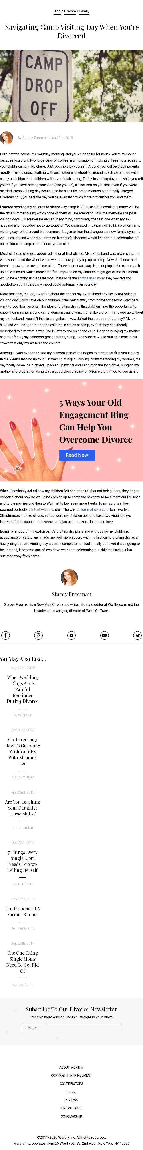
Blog (57, 11)
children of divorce (91, 509)
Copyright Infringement (71, 1075)
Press (71, 1092)
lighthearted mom (91, 278)
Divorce (70, 11)
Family (84, 11)
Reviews (71, 1100)
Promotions (71, 1108)
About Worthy (71, 1067)
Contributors (71, 1084)
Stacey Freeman (35, 138)
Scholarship (71, 1116)
